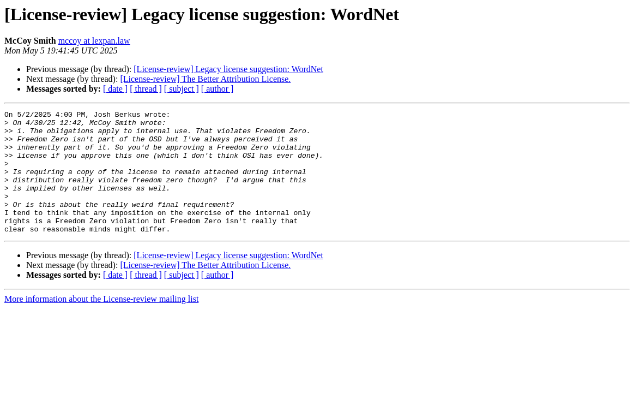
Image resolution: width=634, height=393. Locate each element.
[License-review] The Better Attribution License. (205, 79)
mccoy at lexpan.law (94, 40)
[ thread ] (146, 88)
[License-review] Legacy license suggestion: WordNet (228, 69)
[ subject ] (181, 88)
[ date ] (115, 88)
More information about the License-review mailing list (101, 323)
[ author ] (217, 88)
